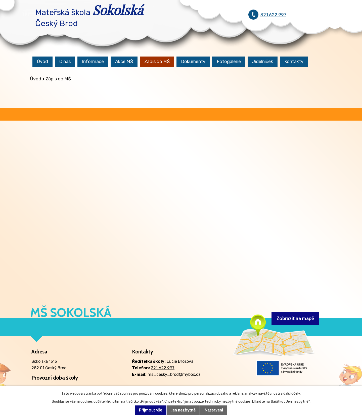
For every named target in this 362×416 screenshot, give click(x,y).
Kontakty (293, 61)
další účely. (292, 393)
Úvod (42, 61)
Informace (93, 61)
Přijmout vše (150, 410)
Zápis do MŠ (157, 61)
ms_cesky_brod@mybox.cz (174, 374)
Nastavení (214, 410)
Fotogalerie (229, 61)
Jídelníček (262, 61)
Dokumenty (193, 61)
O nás (65, 61)
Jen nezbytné (183, 410)
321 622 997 (273, 15)
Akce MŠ (124, 61)
